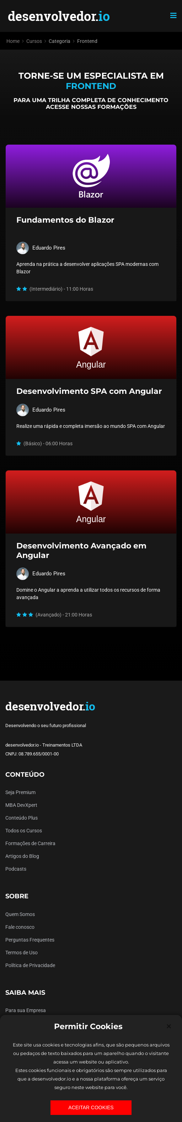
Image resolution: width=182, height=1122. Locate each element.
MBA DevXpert (21, 805)
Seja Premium (20, 792)
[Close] (168, 1026)
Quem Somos (20, 914)
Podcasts (15, 869)
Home (13, 41)
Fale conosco (19, 927)
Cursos (34, 41)
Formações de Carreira (30, 843)
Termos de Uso (21, 952)
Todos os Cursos (23, 830)
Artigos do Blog (22, 856)
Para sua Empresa (25, 1010)
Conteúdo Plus (21, 818)
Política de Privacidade (30, 965)
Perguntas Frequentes (29, 940)
